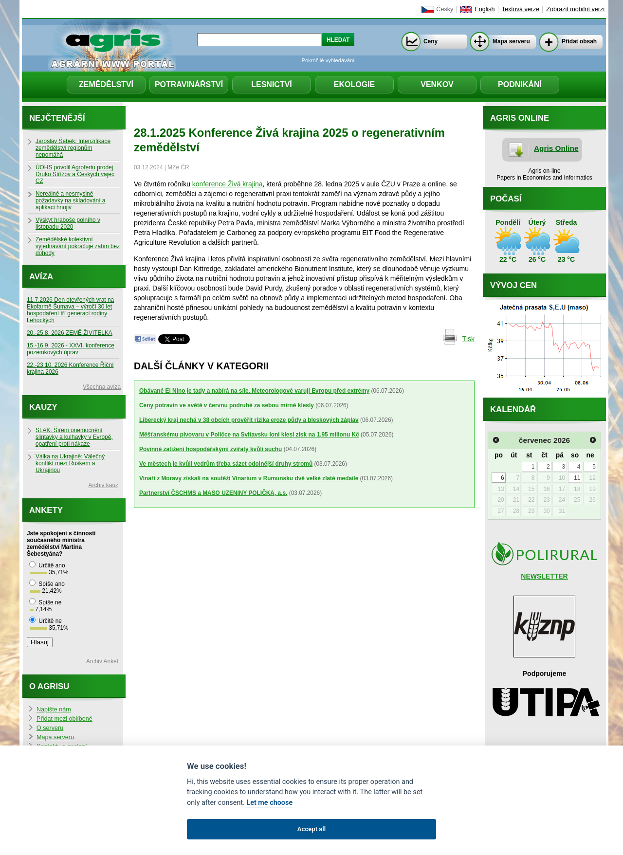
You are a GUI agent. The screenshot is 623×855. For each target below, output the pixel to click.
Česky (444, 9)
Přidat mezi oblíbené (64, 718)
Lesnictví (271, 84)
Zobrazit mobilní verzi (575, 9)
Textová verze (521, 9)
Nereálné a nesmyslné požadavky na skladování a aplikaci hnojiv (70, 200)
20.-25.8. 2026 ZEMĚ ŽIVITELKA (69, 332)
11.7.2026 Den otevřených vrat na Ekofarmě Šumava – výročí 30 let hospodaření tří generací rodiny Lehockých (70, 310)
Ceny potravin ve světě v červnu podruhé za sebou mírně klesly (226, 405)
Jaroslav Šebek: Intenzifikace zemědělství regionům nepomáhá (73, 148)
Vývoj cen (513, 285)
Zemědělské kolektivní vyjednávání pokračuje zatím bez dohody (78, 246)
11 (577, 477)
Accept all (311, 829)
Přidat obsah (579, 41)
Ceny (430, 41)
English (485, 9)
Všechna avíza (102, 386)
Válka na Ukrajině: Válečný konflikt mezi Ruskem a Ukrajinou (70, 463)
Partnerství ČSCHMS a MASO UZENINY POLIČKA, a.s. (213, 493)
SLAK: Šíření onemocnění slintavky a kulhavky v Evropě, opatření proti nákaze (74, 437)
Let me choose (269, 803)
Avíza (41, 276)
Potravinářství (189, 84)
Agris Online (556, 148)
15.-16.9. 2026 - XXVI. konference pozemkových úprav (70, 349)
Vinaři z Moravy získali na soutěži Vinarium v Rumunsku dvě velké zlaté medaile (248, 478)
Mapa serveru (511, 41)
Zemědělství (106, 84)
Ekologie (354, 84)
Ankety (46, 510)
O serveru (50, 728)
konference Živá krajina (227, 184)
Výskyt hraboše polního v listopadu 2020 (68, 223)
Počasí (505, 198)
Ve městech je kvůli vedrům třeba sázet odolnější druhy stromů (225, 463)
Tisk (468, 339)
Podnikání (520, 84)
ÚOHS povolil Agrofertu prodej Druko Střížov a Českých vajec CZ (75, 174)
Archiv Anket (102, 661)
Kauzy (43, 407)
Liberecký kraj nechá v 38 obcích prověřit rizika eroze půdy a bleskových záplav (249, 420)
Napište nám (54, 709)
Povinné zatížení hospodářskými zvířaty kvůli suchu (210, 449)
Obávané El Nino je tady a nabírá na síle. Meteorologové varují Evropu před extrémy (254, 390)
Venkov (437, 84)
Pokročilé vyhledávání (328, 60)
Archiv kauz (103, 485)
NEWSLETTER (544, 576)
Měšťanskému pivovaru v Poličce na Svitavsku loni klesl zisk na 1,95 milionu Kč (249, 434)
